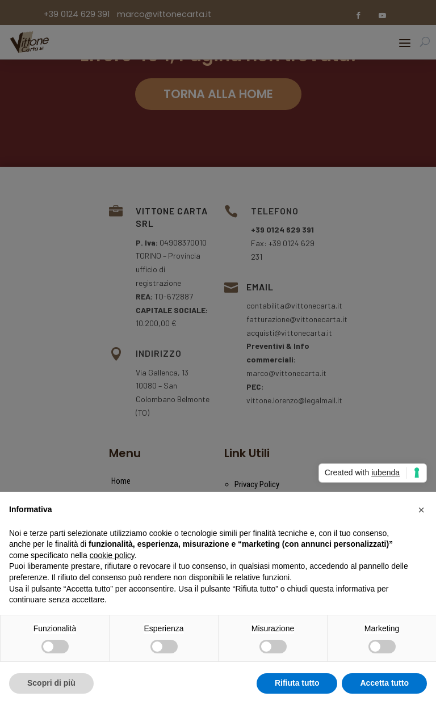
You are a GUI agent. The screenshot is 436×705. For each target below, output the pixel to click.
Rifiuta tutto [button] (297, 682)
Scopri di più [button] (51, 682)
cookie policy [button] (112, 555)
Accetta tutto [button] (384, 682)
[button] (421, 510)
